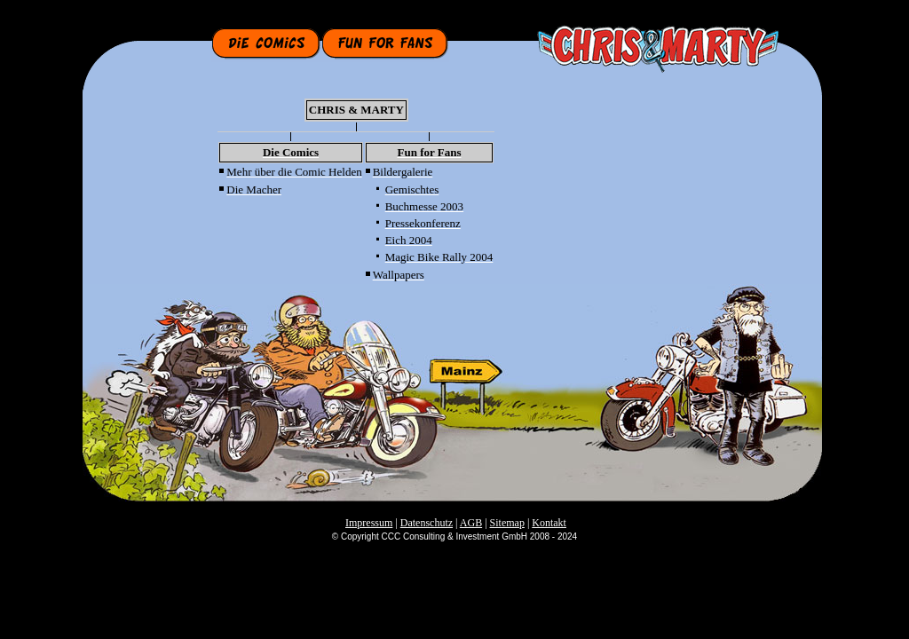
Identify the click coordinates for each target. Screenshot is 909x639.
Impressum (368, 523)
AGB (471, 523)
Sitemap (507, 523)
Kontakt (549, 523)
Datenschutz (426, 523)
